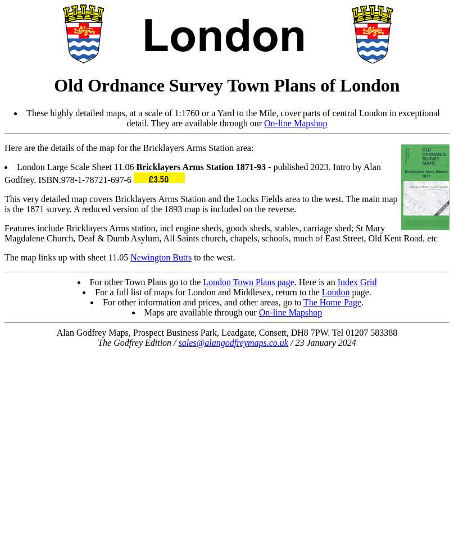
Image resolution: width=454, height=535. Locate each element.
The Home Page (332, 302)
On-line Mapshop (295, 123)
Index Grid (357, 282)
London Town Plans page (248, 282)
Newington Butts (161, 257)
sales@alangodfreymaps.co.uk (233, 342)
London (336, 292)
